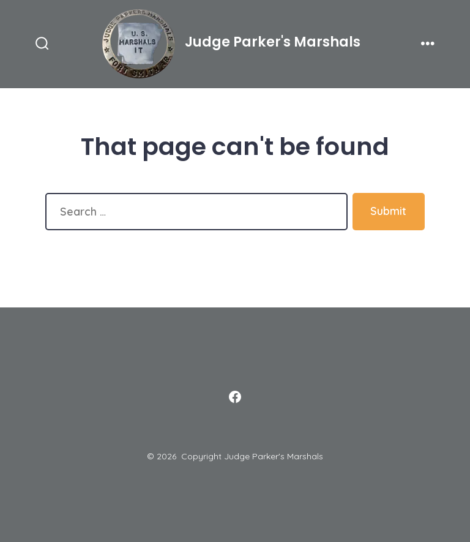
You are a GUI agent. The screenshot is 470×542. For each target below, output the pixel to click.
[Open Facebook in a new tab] (235, 397)
